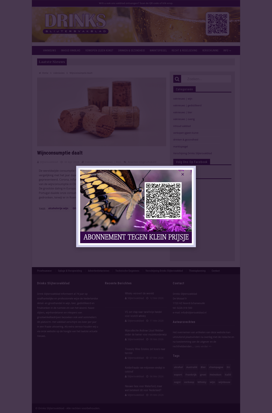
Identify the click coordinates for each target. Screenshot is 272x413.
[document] (136, 206)
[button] (182, 174)
